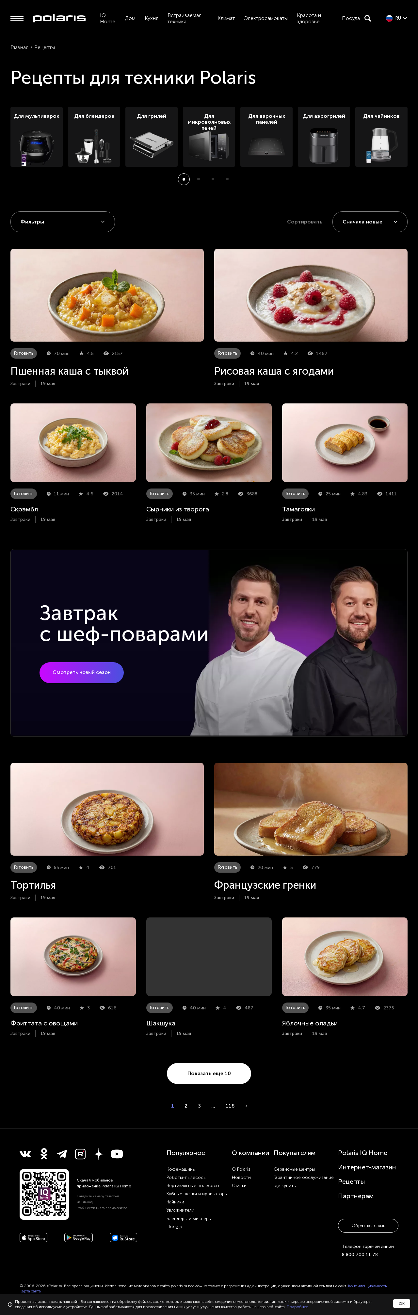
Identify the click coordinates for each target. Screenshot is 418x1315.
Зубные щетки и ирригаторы (197, 1194)
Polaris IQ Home (362, 1153)
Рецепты (351, 1181)
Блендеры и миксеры (189, 1218)
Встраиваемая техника (184, 18)
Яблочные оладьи (310, 1023)
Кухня (151, 18)
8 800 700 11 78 (360, 1254)
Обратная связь (368, 1225)
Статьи (239, 1185)
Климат (226, 18)
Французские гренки (265, 885)
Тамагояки (298, 509)
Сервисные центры (294, 1169)
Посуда (351, 18)
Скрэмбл (24, 509)
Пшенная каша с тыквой (69, 371)
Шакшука (160, 1023)
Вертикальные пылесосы (193, 1185)
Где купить (285, 1185)
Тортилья (33, 885)
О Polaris (241, 1169)
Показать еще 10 (209, 1073)
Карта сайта (30, 1291)
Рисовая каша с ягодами (274, 371)
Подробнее (297, 1307)
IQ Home (107, 18)
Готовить (24, 353)
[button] (184, 179)
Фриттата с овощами (44, 1023)
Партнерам (356, 1196)
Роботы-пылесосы (186, 1177)
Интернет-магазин (367, 1167)
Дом (130, 18)
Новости (241, 1177)
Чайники (175, 1202)
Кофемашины (181, 1169)
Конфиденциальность (367, 1286)
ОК (402, 1303)
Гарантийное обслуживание (304, 1177)
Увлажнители (180, 1210)
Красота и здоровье (309, 18)
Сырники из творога (177, 509)
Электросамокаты (266, 18)
